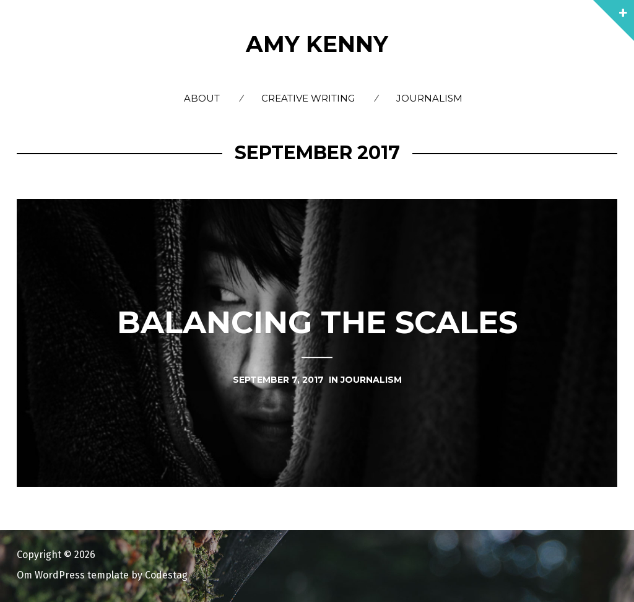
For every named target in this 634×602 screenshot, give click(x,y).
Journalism (429, 98)
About (202, 98)
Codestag (166, 575)
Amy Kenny (317, 44)
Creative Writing (308, 98)
